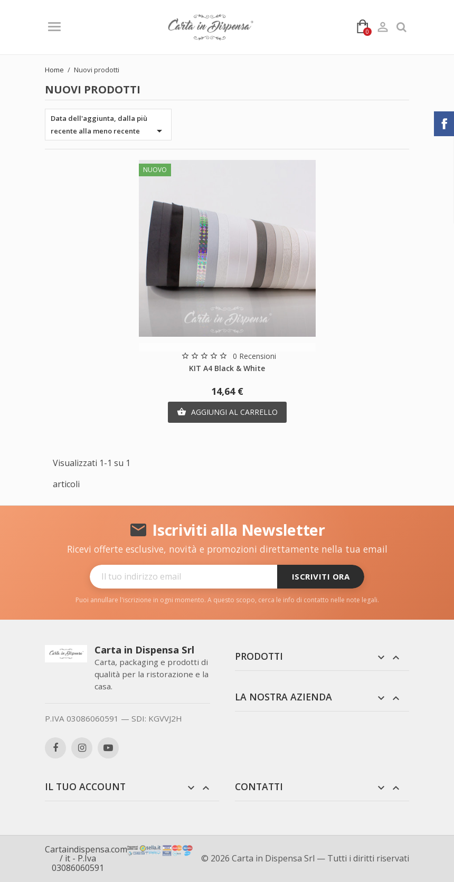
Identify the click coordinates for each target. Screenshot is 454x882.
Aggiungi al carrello (227, 412)
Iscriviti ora (321, 576)
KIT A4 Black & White (227, 368)
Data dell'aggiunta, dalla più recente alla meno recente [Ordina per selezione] (108, 125)
